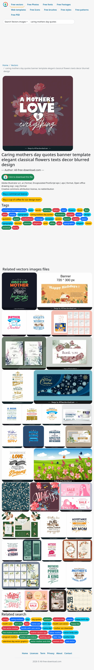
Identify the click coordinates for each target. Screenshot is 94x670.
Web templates (18, 9)
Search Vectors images (15, 21)
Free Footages (64, 4)
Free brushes (50, 9)
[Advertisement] (47, 44)
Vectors (14, 65)
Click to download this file (18, 177)
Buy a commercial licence (15, 194)
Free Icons (35, 9)
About (59, 653)
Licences (34, 653)
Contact (68, 653)
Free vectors (17, 4)
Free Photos (33, 4)
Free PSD (15, 14)
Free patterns (82, 9)
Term (42, 653)
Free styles (66, 9)
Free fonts (48, 4)
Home (5, 65)
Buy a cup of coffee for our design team (22, 199)
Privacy (50, 653)
